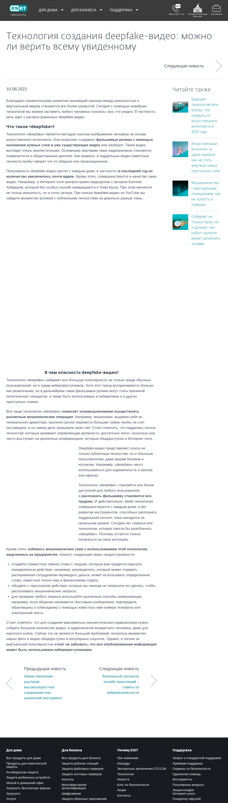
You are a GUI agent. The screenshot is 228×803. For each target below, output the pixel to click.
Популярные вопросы (188, 647)
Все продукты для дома (23, 620)
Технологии (125, 636)
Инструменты (182, 641)
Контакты (124, 657)
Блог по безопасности (133, 647)
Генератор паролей (187, 661)
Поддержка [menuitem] (121, 10)
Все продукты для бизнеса (81, 620)
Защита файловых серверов (82, 630)
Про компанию (127, 620)
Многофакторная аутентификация (74, 648)
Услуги (11, 661)
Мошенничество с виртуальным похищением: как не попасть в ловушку (206, 194)
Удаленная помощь (187, 636)
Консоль (68, 641)
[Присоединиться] (147, 765)
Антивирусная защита (22, 634)
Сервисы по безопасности (192, 630)
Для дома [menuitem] (49, 10)
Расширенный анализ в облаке (84, 666)
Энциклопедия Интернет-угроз (184, 653)
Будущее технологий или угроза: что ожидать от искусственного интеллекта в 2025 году (204, 116)
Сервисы (68, 677)
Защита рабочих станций (80, 625)
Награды (123, 625)
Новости (123, 641)
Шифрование (71, 655)
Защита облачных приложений (84, 661)
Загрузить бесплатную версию (28, 650)
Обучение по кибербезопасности (85, 671)
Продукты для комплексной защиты (26, 627)
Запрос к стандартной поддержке (197, 620)
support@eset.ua (48, 738)
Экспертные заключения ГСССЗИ (141, 630)
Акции (121, 652)
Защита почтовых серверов (82, 636)
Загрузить (13, 655)
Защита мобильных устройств (28, 639)
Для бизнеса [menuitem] (84, 10)
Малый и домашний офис (25, 645)
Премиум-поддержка (188, 625)
